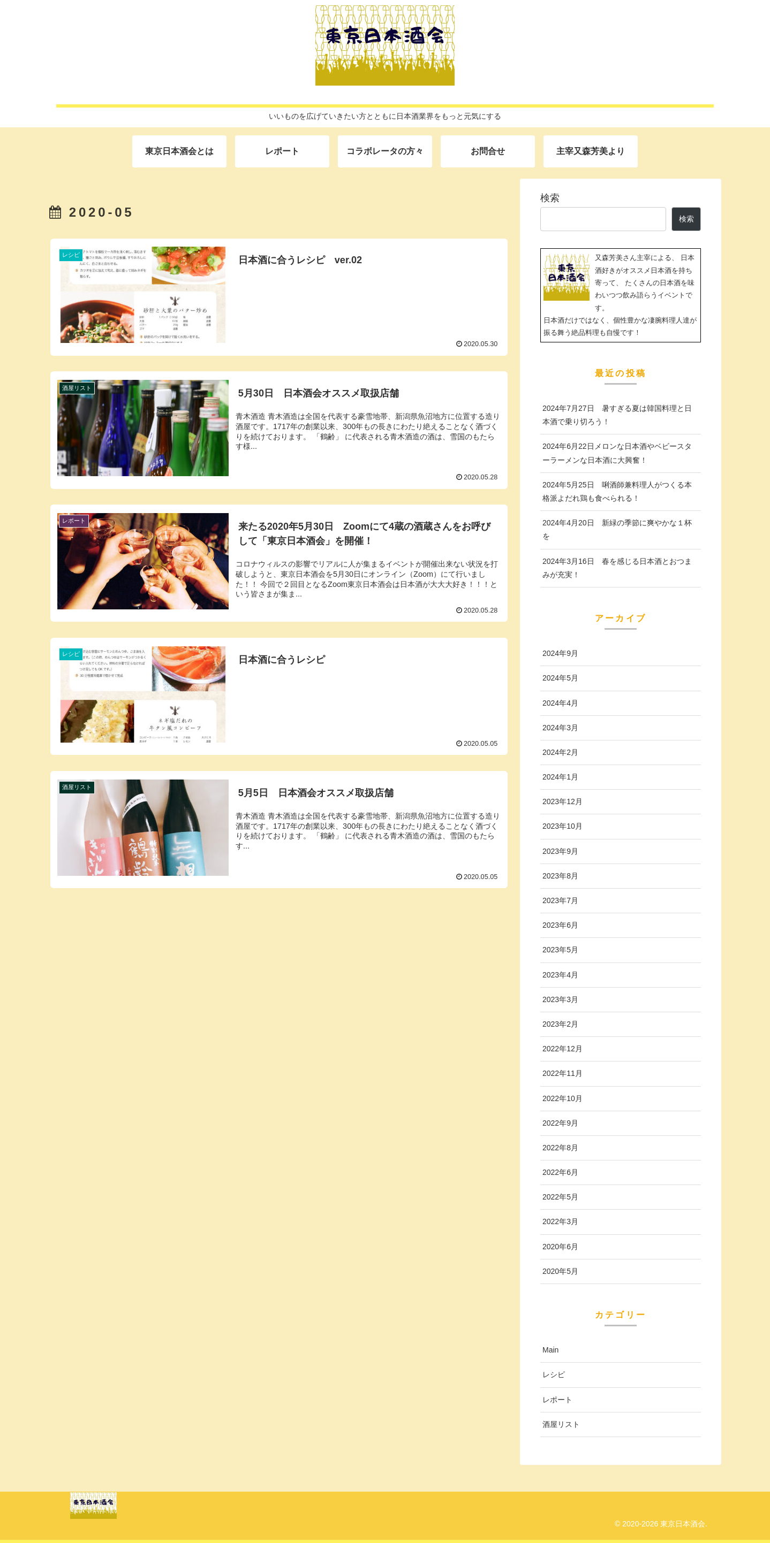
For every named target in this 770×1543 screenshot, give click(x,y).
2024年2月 (560, 752)
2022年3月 (560, 1221)
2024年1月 (560, 777)
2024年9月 (560, 653)
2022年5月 (560, 1197)
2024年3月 (560, 727)
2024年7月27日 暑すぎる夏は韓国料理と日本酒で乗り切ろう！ (617, 415)
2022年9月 (560, 1123)
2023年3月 (560, 999)
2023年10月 (562, 826)
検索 (550, 198)
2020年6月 (560, 1246)
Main (550, 1350)
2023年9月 (560, 851)
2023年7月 (560, 900)
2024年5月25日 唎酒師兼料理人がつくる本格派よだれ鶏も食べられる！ (617, 491)
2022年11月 (562, 1073)
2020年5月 (560, 1271)
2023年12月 (562, 801)
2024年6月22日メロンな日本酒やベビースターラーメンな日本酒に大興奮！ (617, 453)
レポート (557, 1399)
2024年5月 (560, 678)
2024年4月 (560, 703)
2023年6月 (560, 925)
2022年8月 (560, 1147)
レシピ (553, 1374)
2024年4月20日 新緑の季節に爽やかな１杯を (617, 529)
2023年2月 (560, 1024)
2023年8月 (560, 876)
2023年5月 (560, 949)
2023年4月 (560, 975)
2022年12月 (562, 1048)
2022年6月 (560, 1172)
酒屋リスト (561, 1424)
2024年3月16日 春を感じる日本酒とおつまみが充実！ (617, 568)
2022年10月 (562, 1098)
